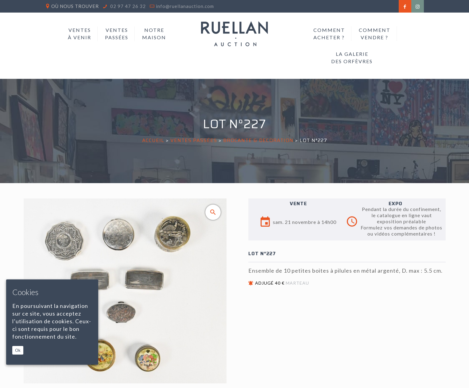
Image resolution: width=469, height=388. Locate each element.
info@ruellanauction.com (185, 6)
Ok (18, 350)
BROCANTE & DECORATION (258, 140)
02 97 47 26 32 (127, 6)
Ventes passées (193, 140)
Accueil (153, 140)
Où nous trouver (75, 6)
